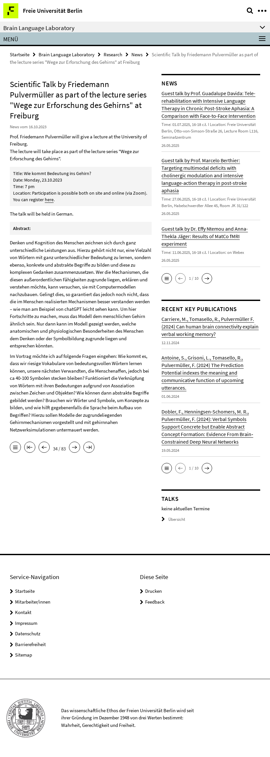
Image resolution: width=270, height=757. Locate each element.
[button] (166, 278)
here (49, 199)
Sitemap (23, 655)
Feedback (154, 602)
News (137, 54)
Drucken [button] (153, 591)
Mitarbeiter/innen (32, 602)
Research (113, 54)
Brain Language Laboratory (66, 54)
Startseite (19, 54)
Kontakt (23, 612)
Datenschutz (27, 633)
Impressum (26, 623)
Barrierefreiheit (30, 644)
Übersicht (173, 519)
